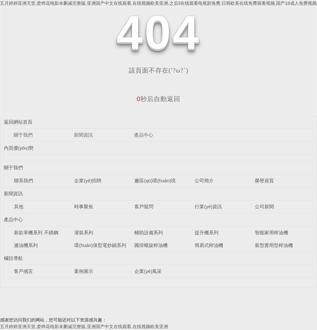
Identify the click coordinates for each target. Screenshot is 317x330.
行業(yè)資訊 (208, 206)
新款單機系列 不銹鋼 (36, 232)
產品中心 (143, 135)
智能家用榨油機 (271, 232)
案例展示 (83, 271)
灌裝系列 (83, 232)
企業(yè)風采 (148, 271)
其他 (18, 206)
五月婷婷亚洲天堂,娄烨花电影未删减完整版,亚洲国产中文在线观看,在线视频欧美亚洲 (84, 326)
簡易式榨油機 (209, 245)
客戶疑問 (143, 206)
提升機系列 (206, 232)
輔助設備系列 (148, 232)
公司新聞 (264, 206)
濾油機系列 (26, 245)
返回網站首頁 (18, 122)
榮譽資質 (264, 180)
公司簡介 (204, 180)
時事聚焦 (83, 206)
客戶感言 (23, 271)
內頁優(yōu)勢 (19, 148)
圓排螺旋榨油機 (151, 245)
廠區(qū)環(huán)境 (155, 180)
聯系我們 (23, 180)
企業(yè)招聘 (87, 180)
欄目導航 (13, 258)
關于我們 (23, 135)
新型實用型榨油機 (274, 245)
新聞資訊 (83, 135)
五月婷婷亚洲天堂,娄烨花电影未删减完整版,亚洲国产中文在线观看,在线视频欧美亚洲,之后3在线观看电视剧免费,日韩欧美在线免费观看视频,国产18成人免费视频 (158, 3)
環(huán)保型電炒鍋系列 (100, 245)
